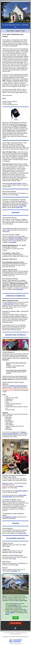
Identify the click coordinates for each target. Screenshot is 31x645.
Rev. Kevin (20, 289)
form (24, 609)
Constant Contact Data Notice (22, 636)
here (16, 194)
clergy (13, 533)
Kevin (4, 98)
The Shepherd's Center (9, 517)
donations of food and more (18, 385)
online (14, 605)
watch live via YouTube (15, 237)
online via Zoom (8, 303)
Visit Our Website (15, 623)
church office (22, 533)
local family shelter (21, 490)
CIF (3, 501)
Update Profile (12, 636)
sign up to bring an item (14, 183)
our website (12, 242)
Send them (14, 571)
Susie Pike (19, 207)
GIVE (15, 617)
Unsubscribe (5, 636)
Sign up (4, 483)
